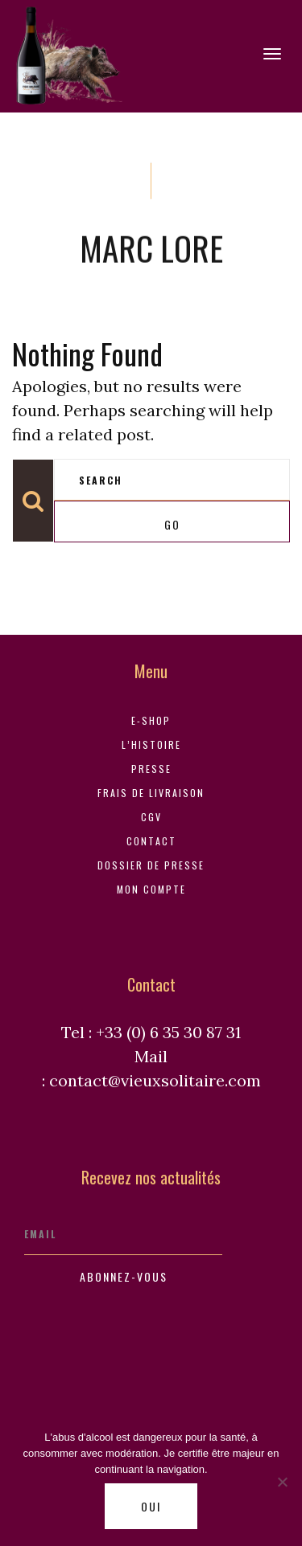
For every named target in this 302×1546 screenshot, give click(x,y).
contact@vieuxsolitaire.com (155, 1080)
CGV (151, 817)
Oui (151, 1506)
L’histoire (151, 744)
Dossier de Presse (151, 865)
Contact (151, 841)
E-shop (151, 720)
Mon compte (151, 889)
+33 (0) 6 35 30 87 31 (168, 1032)
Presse (151, 768)
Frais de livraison (151, 793)
